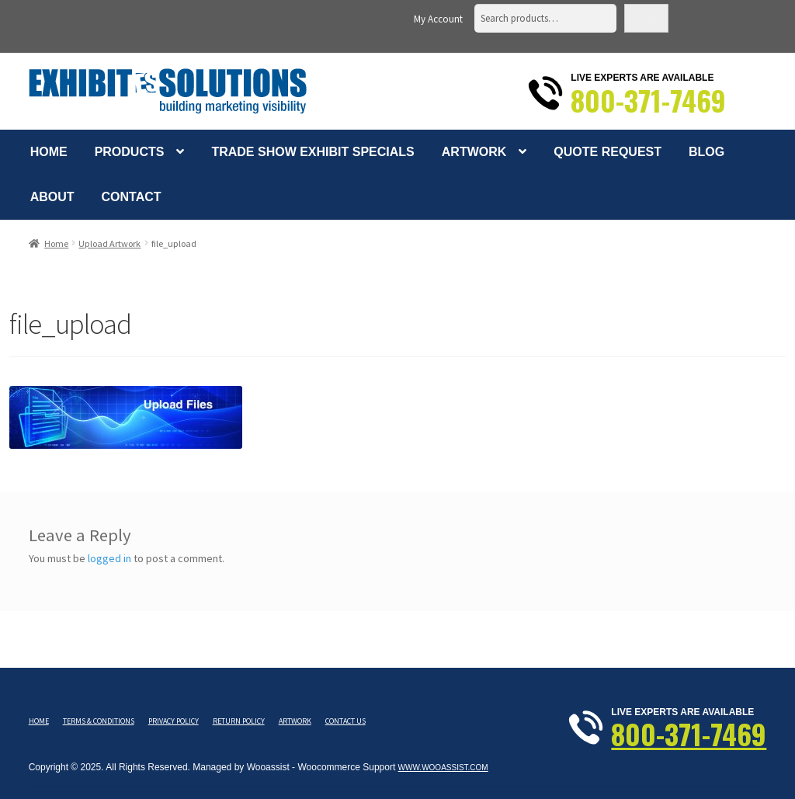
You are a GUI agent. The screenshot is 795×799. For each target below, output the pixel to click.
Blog (706, 151)
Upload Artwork (109, 243)
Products (130, 151)
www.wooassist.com (443, 767)
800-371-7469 (648, 100)
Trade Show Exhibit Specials (312, 151)
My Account (438, 19)
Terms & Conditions (98, 721)
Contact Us (345, 721)
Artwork (474, 151)
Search (646, 18)
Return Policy (239, 721)
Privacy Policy (173, 721)
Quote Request (607, 151)
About (52, 196)
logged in (109, 558)
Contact (131, 196)
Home (49, 151)
